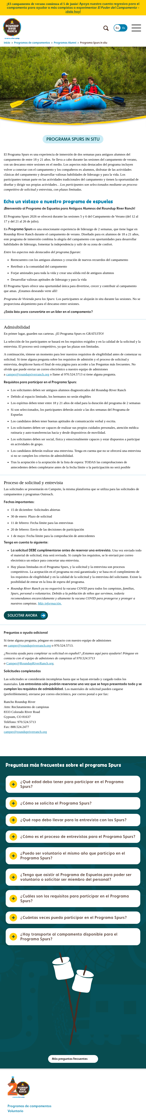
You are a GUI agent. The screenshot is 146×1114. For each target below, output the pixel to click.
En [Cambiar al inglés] (117, 27)
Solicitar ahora (22, 615)
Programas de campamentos (29, 1106)
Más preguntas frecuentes (69, 1059)
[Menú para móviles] (136, 28)
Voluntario (15, 1111)
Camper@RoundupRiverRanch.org (29, 663)
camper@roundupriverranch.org (27, 374)
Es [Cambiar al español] (123, 27)
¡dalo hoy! (73, 11)
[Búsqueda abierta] (106, 28)
